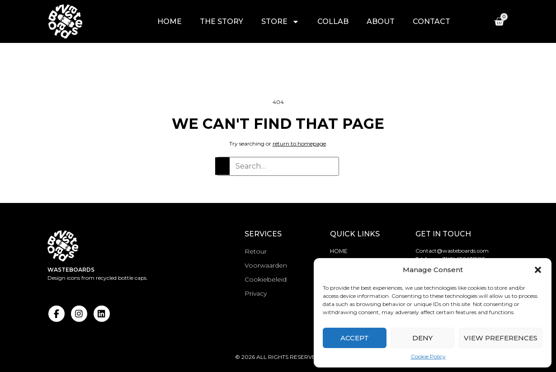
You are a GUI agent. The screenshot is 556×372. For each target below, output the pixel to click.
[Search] (222, 165)
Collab (333, 21)
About (381, 21)
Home (170, 21)
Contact (432, 21)
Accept (354, 338)
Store (281, 22)
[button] (537, 269)
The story (222, 21)
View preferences (500, 338)
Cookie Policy (428, 356)
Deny (422, 338)
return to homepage (299, 143)
